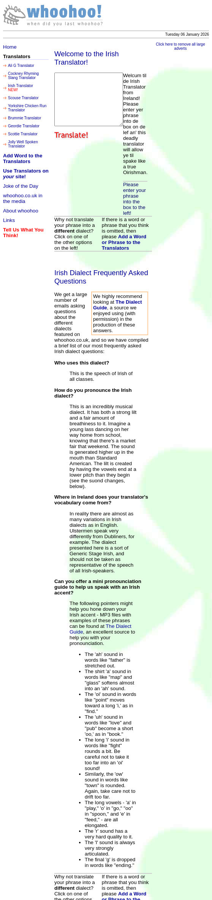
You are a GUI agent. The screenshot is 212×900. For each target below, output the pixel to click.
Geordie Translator (24, 126)
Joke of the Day (20, 186)
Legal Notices (199, 890)
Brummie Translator (24, 118)
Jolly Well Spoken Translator (23, 144)
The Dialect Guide (116, 606)
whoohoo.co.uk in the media (23, 198)
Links (9, 220)
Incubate (151, 894)
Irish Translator (20, 86)
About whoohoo (20, 211)
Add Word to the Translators (22, 158)
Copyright (135, 894)
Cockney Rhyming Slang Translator (23, 75)
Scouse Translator (23, 98)
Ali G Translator (21, 65)
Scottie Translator (23, 134)
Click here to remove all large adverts (184, 46)
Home (10, 47)
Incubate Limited (172, 890)
